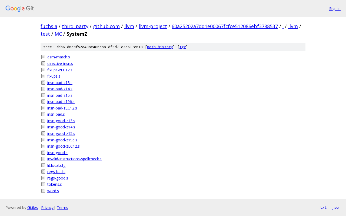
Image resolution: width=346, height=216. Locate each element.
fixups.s (53, 76)
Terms (62, 207)
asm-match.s (58, 56)
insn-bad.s (56, 114)
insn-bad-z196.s (61, 101)
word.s (53, 190)
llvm (129, 26)
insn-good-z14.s (61, 126)
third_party (75, 26)
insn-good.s (57, 152)
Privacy (47, 207)
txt (323, 207)
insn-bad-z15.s (59, 95)
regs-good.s (57, 178)
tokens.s (54, 184)
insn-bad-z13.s (59, 82)
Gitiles (32, 207)
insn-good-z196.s (62, 139)
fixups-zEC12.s (59, 69)
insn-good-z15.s (61, 133)
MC (58, 34)
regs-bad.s (56, 171)
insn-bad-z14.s (59, 88)
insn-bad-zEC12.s (62, 108)
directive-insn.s (60, 63)
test (45, 34)
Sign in (335, 8)
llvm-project (153, 26)
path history (160, 47)
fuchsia (49, 26)
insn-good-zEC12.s (63, 146)
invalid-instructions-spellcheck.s (74, 158)
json (336, 207)
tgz (182, 47)
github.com (106, 26)
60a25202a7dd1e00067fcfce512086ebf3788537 (225, 26)
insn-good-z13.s (61, 120)
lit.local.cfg (56, 165)
